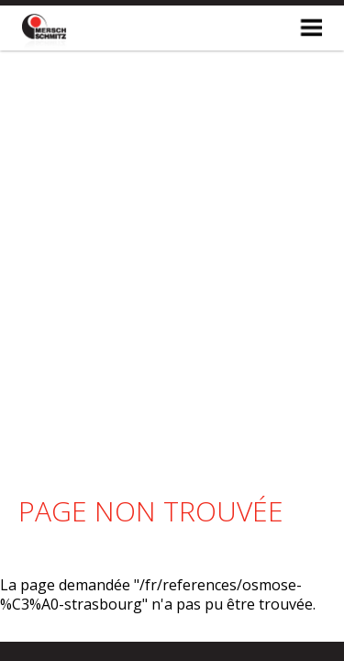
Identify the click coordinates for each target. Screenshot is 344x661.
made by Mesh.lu (172, 614)
